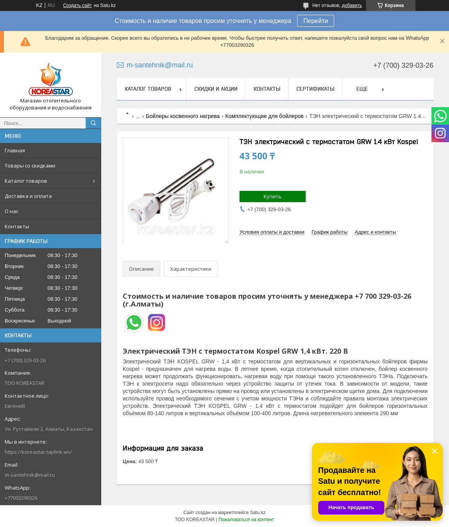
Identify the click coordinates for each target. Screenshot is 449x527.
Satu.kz (258, 512)
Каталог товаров (26, 180)
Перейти (315, 21)
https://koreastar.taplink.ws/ (38, 451)
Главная (15, 150)
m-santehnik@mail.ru (30, 474)
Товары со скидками (30, 165)
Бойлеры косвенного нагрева (183, 116)
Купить (273, 196)
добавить (352, 5)
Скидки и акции (216, 89)
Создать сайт (77, 5)
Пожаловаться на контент (246, 519)
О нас (11, 211)
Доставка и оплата (28, 195)
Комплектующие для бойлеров (264, 116)
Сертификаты (315, 89)
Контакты (17, 226)
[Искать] (93, 123)
